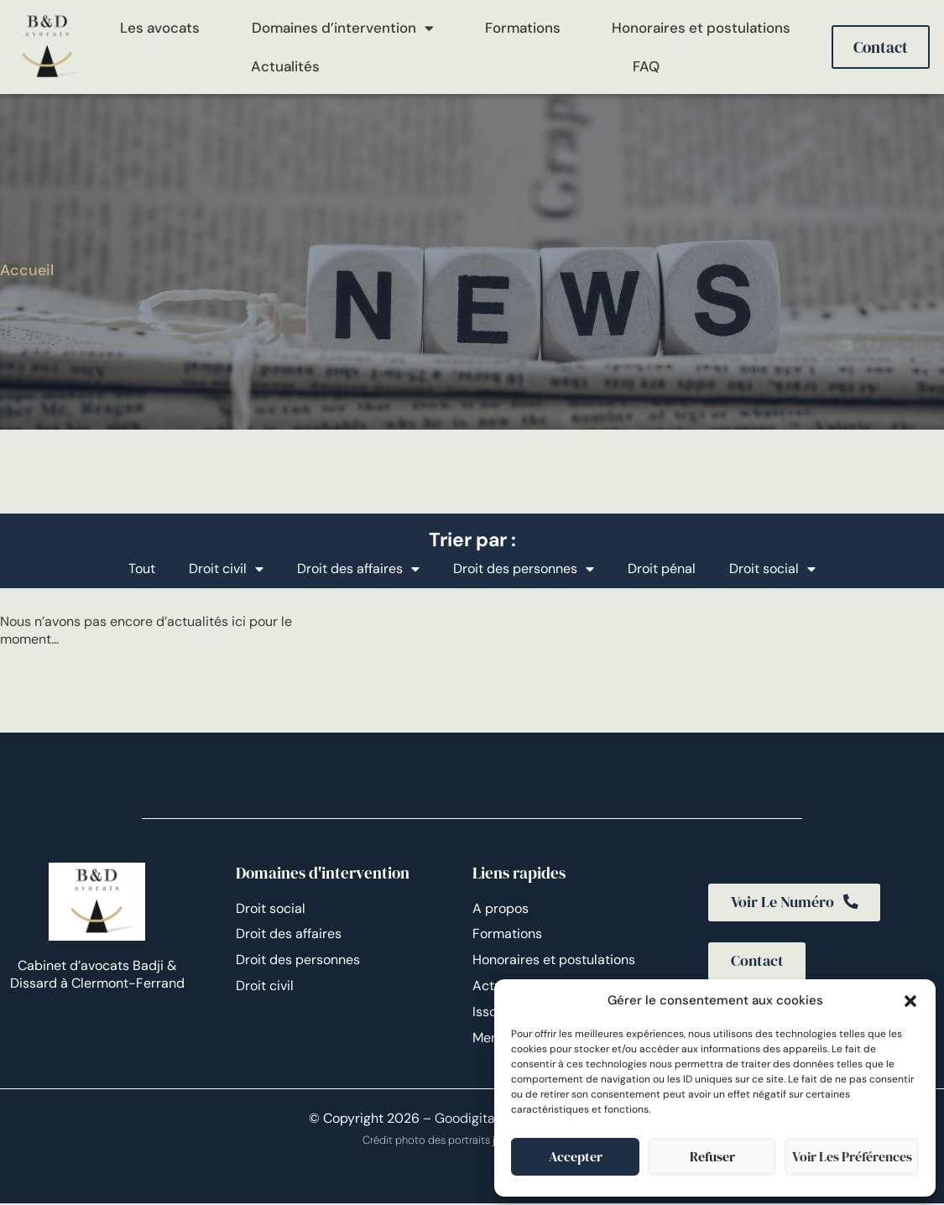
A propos (500, 908)
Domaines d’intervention (343, 28)
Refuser (712, 1157)
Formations (523, 27)
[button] (910, 1001)
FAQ (646, 66)
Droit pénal (662, 568)
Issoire (492, 1011)
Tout (141, 568)
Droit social (772, 569)
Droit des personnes (523, 569)
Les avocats (160, 27)
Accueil (27, 270)
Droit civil (226, 569)
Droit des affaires (358, 569)
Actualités (285, 66)
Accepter (575, 1157)
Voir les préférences (852, 1157)
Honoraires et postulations (701, 27)
